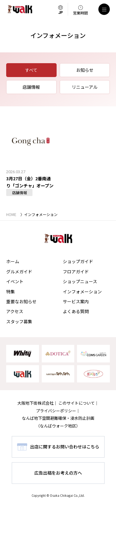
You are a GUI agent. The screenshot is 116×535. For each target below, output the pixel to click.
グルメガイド (19, 271)
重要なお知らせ (21, 301)
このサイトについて (76, 403)
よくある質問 (76, 311)
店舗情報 (31, 87)
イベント (15, 281)
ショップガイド (78, 261)
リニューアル (84, 87)
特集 (10, 291)
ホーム (12, 261)
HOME (11, 214)
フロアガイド (76, 271)
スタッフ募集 (19, 321)
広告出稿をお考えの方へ (58, 473)
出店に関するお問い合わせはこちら (64, 446)
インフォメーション (82, 291)
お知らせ (84, 70)
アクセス (14, 311)
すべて (31, 70)
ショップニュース (80, 281)
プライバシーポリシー (56, 411)
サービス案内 (76, 301)
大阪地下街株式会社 (35, 403)
